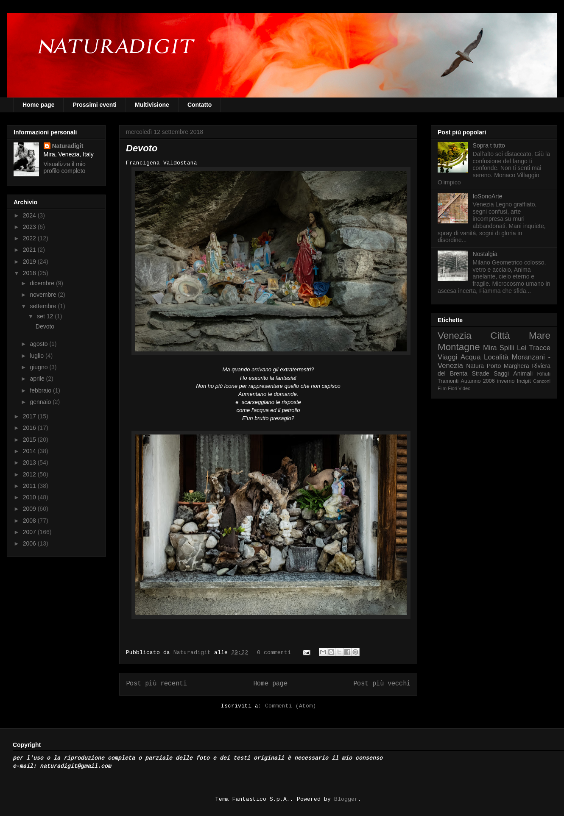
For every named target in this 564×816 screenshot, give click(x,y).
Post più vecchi (381, 684)
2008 (30, 520)
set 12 (46, 316)
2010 (30, 497)
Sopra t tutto (489, 145)
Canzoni (541, 381)
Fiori (452, 388)
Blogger (346, 799)
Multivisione (152, 104)
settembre (44, 306)
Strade (480, 373)
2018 (30, 273)
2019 (30, 261)
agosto (39, 343)
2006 (30, 543)
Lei (521, 348)
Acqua (471, 357)
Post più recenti (156, 684)
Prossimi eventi (95, 104)
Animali (523, 373)
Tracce (539, 348)
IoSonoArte (488, 196)
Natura (475, 365)
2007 (30, 532)
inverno (505, 381)
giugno (39, 367)
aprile (38, 378)
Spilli (507, 348)
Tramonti (448, 381)
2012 (30, 474)
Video (464, 388)
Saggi (501, 373)
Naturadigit (193, 652)
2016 (30, 427)
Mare (539, 335)
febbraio (41, 390)
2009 (30, 508)
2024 (30, 215)
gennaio (41, 401)
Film (442, 388)
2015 (30, 439)
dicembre (43, 283)
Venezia (455, 335)
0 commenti (274, 652)
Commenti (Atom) (290, 706)
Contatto (199, 104)
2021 (30, 249)
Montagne (459, 347)
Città (500, 335)
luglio (37, 355)
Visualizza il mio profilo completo (65, 167)
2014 (30, 451)
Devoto (142, 148)
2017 (30, 416)
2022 (30, 238)
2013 (30, 462)
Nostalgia (485, 254)
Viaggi (447, 357)
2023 (30, 226)
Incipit (524, 381)
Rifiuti (544, 374)
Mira (490, 348)
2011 (30, 485)
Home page (38, 104)
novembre (44, 294)
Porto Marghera (508, 365)
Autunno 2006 (478, 381)
